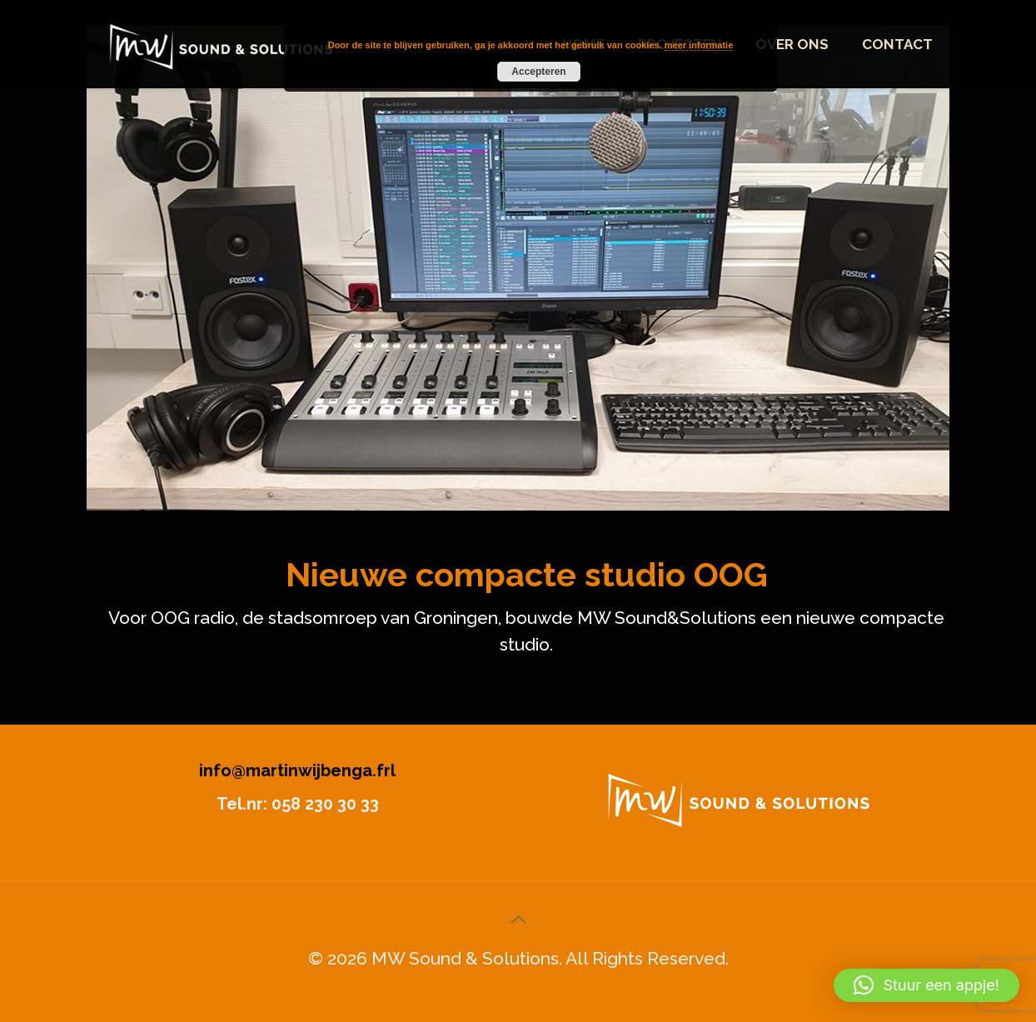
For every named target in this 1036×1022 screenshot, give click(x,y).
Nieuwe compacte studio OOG (527, 574)
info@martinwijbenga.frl (297, 770)
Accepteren (538, 71)
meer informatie (699, 45)
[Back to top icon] (518, 919)
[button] (926, 985)
